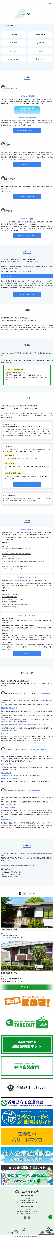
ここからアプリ (27, 484)
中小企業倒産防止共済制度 (38, 750)
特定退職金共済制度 (34, 791)
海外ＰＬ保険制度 (6, 772)
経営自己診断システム (27, 164)
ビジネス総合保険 (6, 764)
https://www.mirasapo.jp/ (9, 602)
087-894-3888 (7, 937)
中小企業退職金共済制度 (8, 807)
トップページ (4, 25)
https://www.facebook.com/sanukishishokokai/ (16, 548)
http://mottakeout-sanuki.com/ (11, 559)
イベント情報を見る (27, 196)
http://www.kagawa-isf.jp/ (9, 596)
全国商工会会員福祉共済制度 (9, 708)
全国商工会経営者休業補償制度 (10, 778)
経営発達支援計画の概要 (27, 110)
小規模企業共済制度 (6, 820)
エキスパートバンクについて (27, 235)
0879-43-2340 (7, 981)
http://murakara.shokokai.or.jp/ (11, 564)
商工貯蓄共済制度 (45, 694)
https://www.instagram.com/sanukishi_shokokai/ (16, 553)
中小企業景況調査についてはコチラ (27, 130)
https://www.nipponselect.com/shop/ (13, 569)
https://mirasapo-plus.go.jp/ (10, 607)
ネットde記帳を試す (27, 294)
